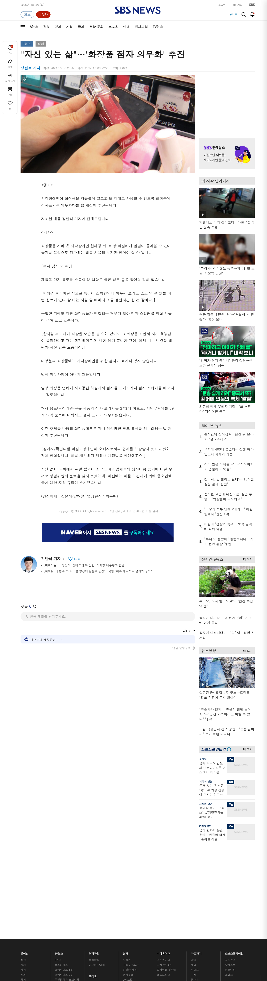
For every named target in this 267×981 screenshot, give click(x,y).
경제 (58, 26)
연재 (125, 846)
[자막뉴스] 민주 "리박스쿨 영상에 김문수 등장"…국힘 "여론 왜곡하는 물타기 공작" (98, 571)
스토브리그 (163, 868)
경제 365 (128, 868)
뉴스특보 (60, 893)
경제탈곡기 (205, 826)
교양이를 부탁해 (166, 863)
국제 (81, 26)
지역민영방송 (208, 919)
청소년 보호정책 (202, 942)
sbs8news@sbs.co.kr (144, 932)
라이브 (195, 863)
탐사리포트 (129, 884)
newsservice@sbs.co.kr (141, 939)
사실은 (127, 853)
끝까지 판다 (130, 891)
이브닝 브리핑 (97, 858)
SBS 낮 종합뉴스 (99, 891)
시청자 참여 (52, 919)
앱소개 (195, 873)
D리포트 (128, 873)
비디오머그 (163, 846)
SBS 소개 (29, 919)
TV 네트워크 (28, 893)
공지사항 (196, 895)
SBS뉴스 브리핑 (98, 886)
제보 (193, 858)
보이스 (93, 881)
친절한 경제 (130, 863)
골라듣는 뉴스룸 (98, 876)
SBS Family (182, 919)
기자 (193, 868)
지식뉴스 (230, 853)
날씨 (193, 853)
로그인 (222, 4)
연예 (126, 26)
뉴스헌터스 (61, 858)
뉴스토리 (60, 888)
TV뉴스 (158, 26)
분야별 (25, 846)
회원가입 (237, 4)
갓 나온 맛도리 (166, 886)
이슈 (23, 898)
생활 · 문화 (27, 878)
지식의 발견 (205, 781)
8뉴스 (34, 26)
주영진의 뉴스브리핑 (67, 873)
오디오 (93, 869)
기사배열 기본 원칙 (180, 942)
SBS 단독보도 (131, 858)
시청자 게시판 (199, 883)
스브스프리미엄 (234, 846)
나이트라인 (61, 883)
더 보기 (247, 558)
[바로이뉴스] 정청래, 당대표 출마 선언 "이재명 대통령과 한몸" (85, 565)
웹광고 (72, 919)
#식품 (233, 15)
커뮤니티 (230, 863)
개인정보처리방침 (93, 919)
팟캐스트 (230, 858)
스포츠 (113, 26)
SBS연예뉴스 (234, 879)
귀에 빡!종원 (164, 858)
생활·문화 (96, 26)
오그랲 (203, 759)
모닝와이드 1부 (64, 863)
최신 (23, 853)
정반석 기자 (52, 558)
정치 (46, 26)
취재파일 (141, 26)
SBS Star (232, 885)
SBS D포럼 (233, 891)
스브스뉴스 (163, 879)
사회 (69, 26)
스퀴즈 (229, 868)
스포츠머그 (163, 853)
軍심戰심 (94, 853)
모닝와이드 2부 (64, 868)
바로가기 (196, 846)
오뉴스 (59, 878)
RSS (193, 878)
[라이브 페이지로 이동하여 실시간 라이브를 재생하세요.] (43, 14)
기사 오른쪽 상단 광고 (226, 101)
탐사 (125, 896)
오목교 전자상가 (166, 891)
